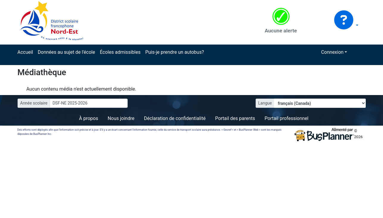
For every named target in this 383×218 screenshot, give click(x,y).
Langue (265, 103)
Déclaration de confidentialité (175, 118)
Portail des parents (235, 118)
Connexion (332, 52)
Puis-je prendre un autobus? (174, 52)
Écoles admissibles (120, 52)
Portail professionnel (286, 118)
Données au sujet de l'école (66, 52)
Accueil (25, 52)
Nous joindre (121, 118)
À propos (88, 118)
